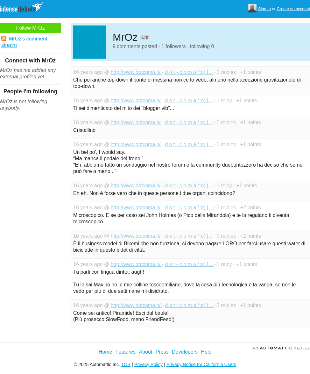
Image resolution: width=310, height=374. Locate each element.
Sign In (264, 8)
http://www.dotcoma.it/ (136, 72)
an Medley (281, 348)
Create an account (293, 8)
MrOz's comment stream (24, 42)
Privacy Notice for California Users (201, 364)
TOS (125, 364)
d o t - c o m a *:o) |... (189, 72)
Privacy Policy (148, 364)
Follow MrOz (30, 28)
